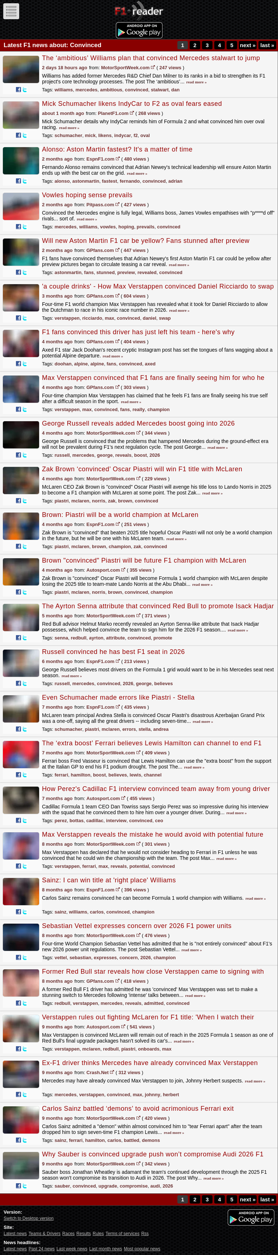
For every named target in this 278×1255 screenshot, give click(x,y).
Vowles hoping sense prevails (87, 195)
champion (158, 409)
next (248, 45)
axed (150, 363)
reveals (123, 455)
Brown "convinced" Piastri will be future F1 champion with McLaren (144, 560)
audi (155, 1186)
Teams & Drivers (44, 1233)
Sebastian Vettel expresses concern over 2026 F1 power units (137, 925)
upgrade (107, 1186)
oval (145, 135)
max (109, 318)
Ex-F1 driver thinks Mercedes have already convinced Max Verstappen (150, 1062)
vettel (61, 957)
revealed (147, 272)
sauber (62, 1186)
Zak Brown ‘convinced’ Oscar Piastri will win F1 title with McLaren (142, 469)
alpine (81, 363)
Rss (145, 1233)
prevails (146, 226)
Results (83, 1233)
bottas (77, 820)
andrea (161, 729)
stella (145, 729)
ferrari (61, 775)
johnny (152, 1094)
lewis (135, 775)
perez (61, 820)
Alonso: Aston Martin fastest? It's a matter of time (117, 149)
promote (162, 638)
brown (125, 501)
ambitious (111, 89)
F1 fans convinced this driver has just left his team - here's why (138, 332)
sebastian (80, 957)
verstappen (67, 318)
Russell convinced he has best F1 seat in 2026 (113, 651)
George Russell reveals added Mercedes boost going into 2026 (138, 423)
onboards (148, 1049)
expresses (105, 957)
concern (128, 957)
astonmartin (85, 181)
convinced (136, 89)
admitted (154, 1003)
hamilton (80, 775)
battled (131, 1140)
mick (90, 135)
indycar (122, 135)
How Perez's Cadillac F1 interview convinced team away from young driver (156, 788)
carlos (97, 912)
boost (140, 455)
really (138, 409)
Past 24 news (42, 1248)
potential (139, 866)
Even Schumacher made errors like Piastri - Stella (118, 697)
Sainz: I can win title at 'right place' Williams (109, 880)
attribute (115, 638)
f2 (136, 135)
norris (98, 501)
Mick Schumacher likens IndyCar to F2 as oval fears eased (132, 103)
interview (116, 820)
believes (163, 683)
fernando (130, 181)
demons (151, 1140)
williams (64, 89)
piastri (62, 501)
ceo (159, 820)
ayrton (96, 638)
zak (111, 501)
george (105, 455)
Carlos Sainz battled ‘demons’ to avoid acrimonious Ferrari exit (138, 1108)
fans (89, 272)
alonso (62, 181)
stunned (105, 272)
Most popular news (142, 1248)
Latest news (15, 1233)
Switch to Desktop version (29, 1218)
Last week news (71, 1248)
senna (61, 638)
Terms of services (122, 1233)
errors (129, 729)
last (267, 45)
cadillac (95, 820)
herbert (171, 1094)
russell (62, 455)
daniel (149, 318)
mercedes (87, 89)
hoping (126, 226)
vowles (107, 226)
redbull (79, 638)
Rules (98, 1233)
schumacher (69, 135)
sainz (61, 912)
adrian (175, 181)
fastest (109, 181)
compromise (134, 1186)
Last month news (105, 1248)
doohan (63, 363)
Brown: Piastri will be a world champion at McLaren (120, 514)
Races (68, 1233)
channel (152, 775)
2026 (154, 455)
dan (175, 89)
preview (126, 272)
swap (165, 318)
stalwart (160, 89)
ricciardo (92, 318)
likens (104, 135)
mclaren (80, 501)
